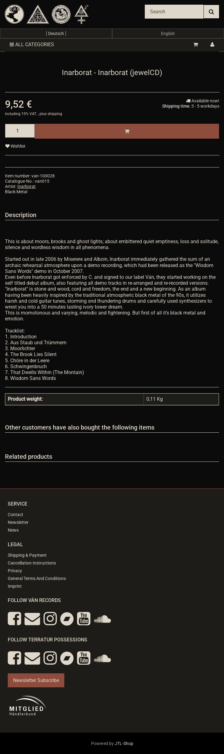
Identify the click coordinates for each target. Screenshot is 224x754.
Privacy (15, 570)
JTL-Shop (124, 743)
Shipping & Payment (27, 555)
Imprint (15, 586)
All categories (32, 44)
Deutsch (56, 33)
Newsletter (18, 522)
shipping (55, 114)
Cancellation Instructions (32, 562)
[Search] (174, 12)
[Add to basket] (126, 131)
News (13, 530)
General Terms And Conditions (37, 578)
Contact (15, 514)
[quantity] (20, 131)
